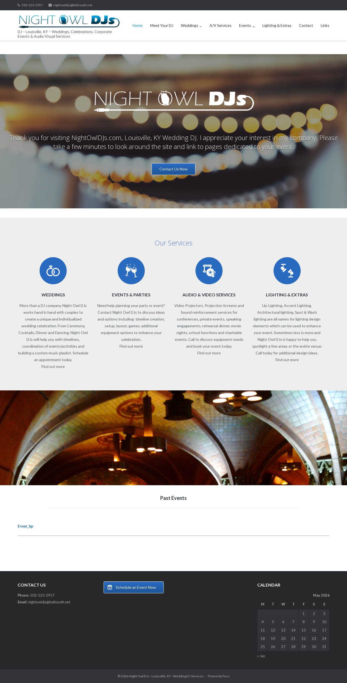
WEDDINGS (53, 294)
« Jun (261, 656)
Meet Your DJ (161, 25)
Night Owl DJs (139, 676)
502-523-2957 (32, 5)
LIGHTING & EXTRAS (287, 294)
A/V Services (221, 25)
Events (245, 25)
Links (325, 25)
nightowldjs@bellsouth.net (72, 5)
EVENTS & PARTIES (131, 294)
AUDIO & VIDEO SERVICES (209, 294)
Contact (306, 25)
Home (138, 25)
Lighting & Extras (276, 25)
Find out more (53, 366)
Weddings (189, 25)
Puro (225, 676)
